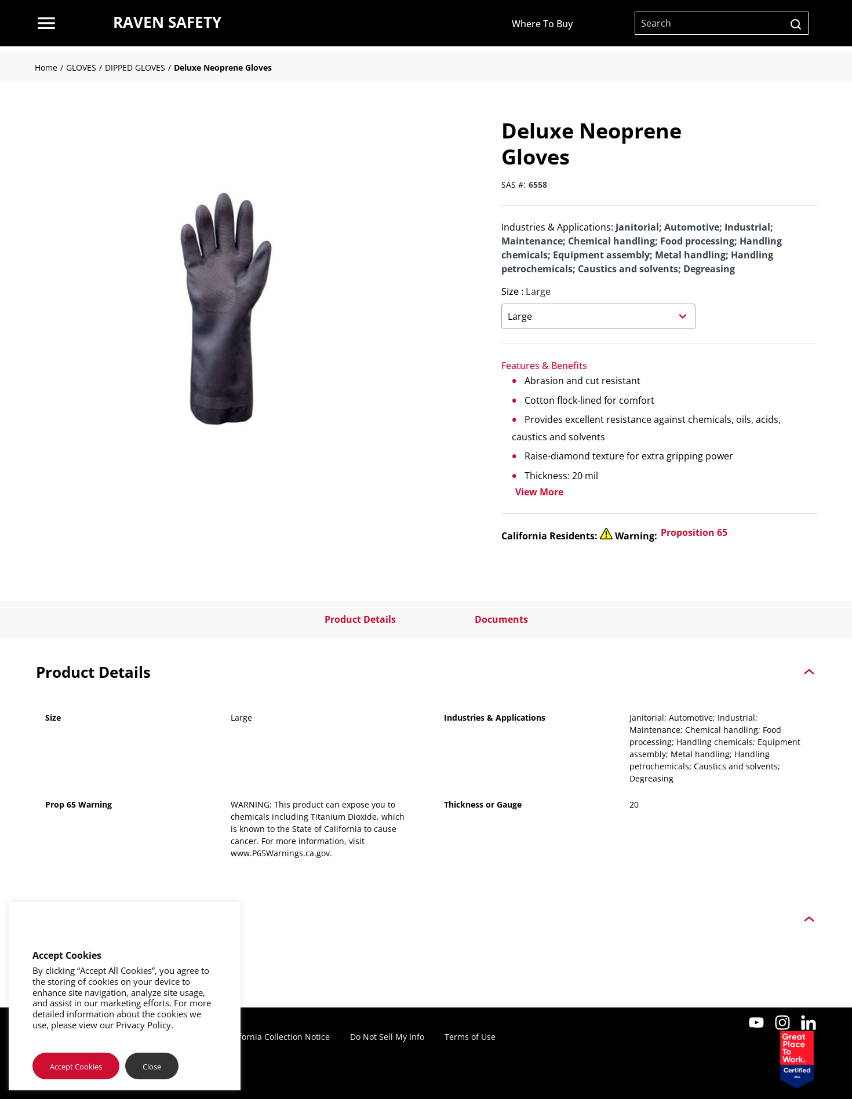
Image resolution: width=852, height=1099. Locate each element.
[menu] (46, 23)
